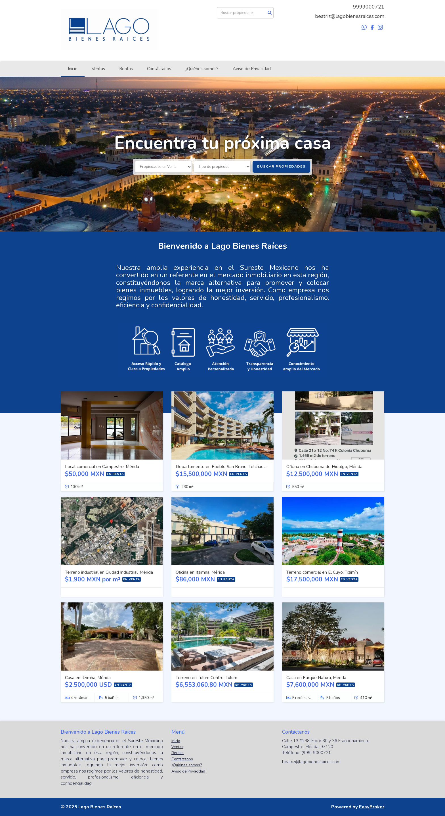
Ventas (98, 69)
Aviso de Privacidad (252, 69)
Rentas (126, 69)
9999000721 (368, 6)
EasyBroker (371, 807)
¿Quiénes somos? (202, 69)
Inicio (72, 69)
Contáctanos (159, 69)
